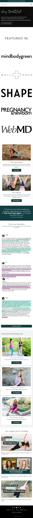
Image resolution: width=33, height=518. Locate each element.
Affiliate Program (23, 509)
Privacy (17, 509)
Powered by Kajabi (16, 516)
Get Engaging (16, 392)
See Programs (16, 200)
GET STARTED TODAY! (6, 23)
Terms (13, 509)
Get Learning (16, 362)
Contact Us (8, 509)
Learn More (16, 170)
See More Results (16, 326)
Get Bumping (16, 422)
